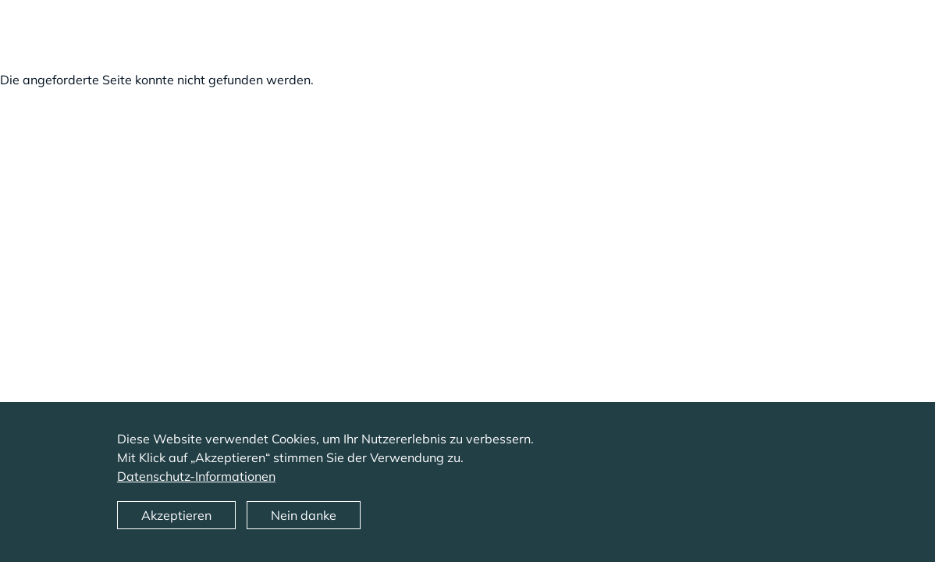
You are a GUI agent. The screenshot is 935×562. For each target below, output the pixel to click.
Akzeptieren (176, 523)
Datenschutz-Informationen (196, 484)
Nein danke (303, 523)
